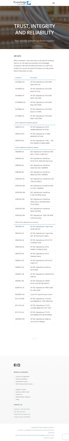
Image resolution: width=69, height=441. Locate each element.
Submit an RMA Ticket (22, 392)
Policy (17, 399)
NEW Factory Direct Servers (24, 384)
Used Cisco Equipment (22, 376)
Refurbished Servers (22, 381)
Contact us (19, 394)
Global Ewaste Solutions (23, 397)
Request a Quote (21, 389)
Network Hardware (21, 379)
